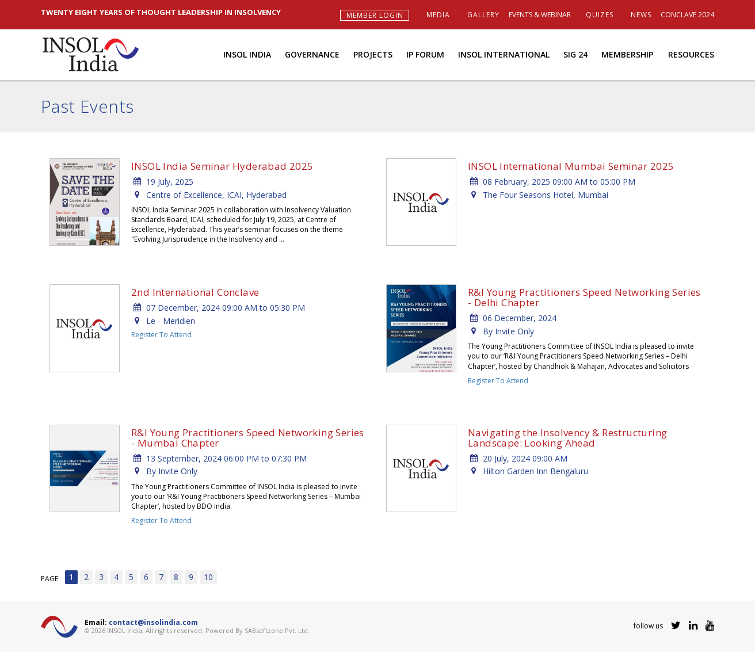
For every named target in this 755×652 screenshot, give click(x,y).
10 (208, 576)
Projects (372, 54)
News (641, 15)
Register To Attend (161, 335)
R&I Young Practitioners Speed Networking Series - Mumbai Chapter (247, 437)
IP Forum (425, 54)
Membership (627, 54)
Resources (691, 54)
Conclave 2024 (687, 15)
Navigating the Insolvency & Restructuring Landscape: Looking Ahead (567, 437)
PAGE (49, 579)
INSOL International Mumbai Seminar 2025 (571, 166)
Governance (312, 54)
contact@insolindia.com (153, 622)
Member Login (374, 15)
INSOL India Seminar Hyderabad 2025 (222, 166)
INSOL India (247, 54)
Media (438, 15)
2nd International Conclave (195, 292)
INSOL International (504, 54)
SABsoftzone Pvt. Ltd (276, 630)
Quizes (599, 15)
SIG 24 (575, 54)
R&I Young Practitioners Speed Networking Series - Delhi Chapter (584, 297)
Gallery (483, 15)
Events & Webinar (540, 15)
